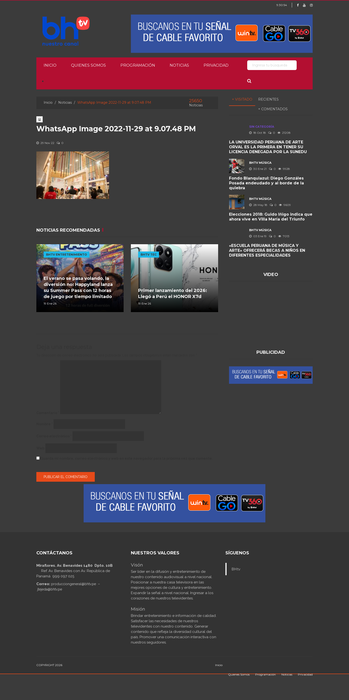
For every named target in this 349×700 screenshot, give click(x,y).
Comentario (47, 413)
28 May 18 (258, 205)
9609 (285, 205)
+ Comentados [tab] (273, 109)
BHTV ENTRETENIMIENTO (66, 254)
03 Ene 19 (258, 236)
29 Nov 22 (45, 143)
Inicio (50, 65)
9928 (284, 169)
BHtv (235, 569)
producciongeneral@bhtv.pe (73, 584)
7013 (283, 236)
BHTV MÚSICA (260, 163)
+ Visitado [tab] (242, 99)
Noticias (179, 65)
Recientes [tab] (268, 99)
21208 (284, 132)
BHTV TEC (149, 254)
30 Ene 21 (258, 169)
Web (40, 448)
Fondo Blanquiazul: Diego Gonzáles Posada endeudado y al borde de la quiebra (266, 183)
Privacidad (216, 65)
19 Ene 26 (50, 303)
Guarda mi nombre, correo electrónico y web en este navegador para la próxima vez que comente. (126, 458)
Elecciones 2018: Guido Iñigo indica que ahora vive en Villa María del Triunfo (270, 216)
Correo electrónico (53, 436)
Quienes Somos (88, 65)
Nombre (44, 424)
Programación (137, 65)
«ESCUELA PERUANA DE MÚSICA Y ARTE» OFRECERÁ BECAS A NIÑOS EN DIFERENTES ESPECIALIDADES (267, 250)
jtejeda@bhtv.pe (49, 589)
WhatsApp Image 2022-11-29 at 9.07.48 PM (116, 128)
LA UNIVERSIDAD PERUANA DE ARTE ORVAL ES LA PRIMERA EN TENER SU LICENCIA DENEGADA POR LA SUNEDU (268, 147)
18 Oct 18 (257, 132)
